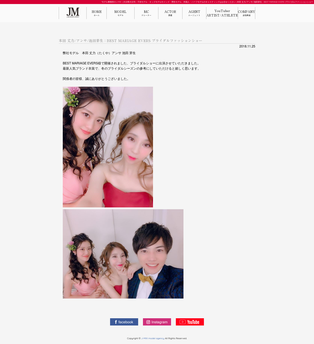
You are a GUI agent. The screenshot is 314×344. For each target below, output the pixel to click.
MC (146, 13)
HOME (96, 13)
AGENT (194, 13)
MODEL (120, 13)
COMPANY (246, 13)
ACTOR (170, 13)
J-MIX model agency (153, 338)
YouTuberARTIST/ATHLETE (222, 13)
